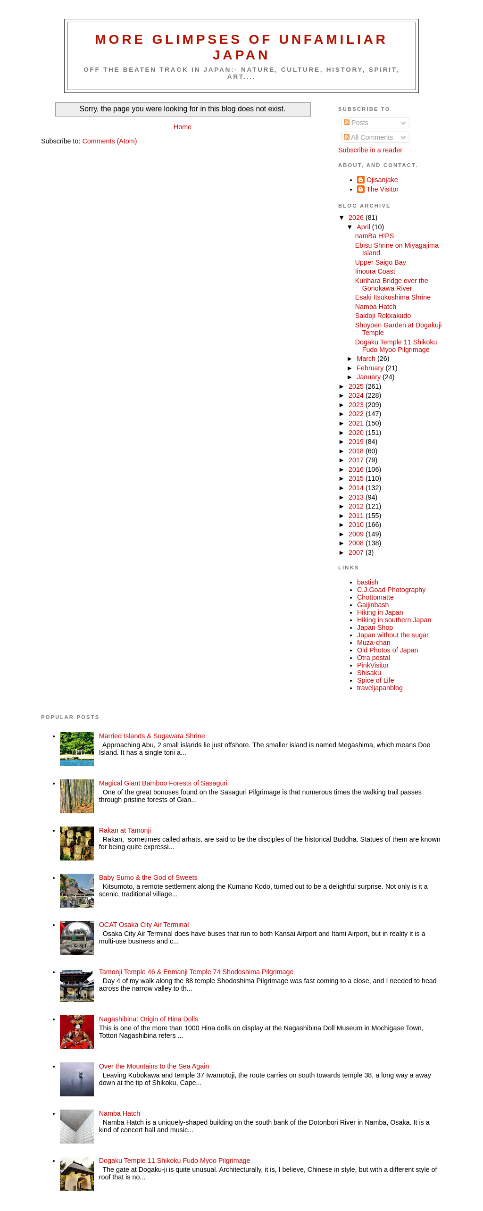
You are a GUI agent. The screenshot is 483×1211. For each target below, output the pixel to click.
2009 (357, 534)
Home (183, 127)
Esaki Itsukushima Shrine (393, 297)
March (367, 358)
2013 (357, 497)
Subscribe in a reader (370, 150)
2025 (357, 386)
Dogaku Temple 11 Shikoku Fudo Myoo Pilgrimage (396, 345)
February (371, 368)
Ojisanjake (382, 180)
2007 (357, 552)
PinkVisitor (373, 665)
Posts (356, 122)
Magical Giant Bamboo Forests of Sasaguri (163, 783)
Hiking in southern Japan (394, 620)
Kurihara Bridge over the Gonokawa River (391, 284)
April (364, 227)
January (370, 377)
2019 (357, 441)
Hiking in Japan (380, 612)
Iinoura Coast (375, 271)
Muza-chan (374, 642)
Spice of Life (375, 680)
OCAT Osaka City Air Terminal (144, 924)
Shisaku (369, 672)
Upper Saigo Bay (380, 262)
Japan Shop (375, 627)
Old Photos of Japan (387, 650)
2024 (357, 395)
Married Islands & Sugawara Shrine (152, 736)
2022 (357, 414)
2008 (357, 543)
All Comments (368, 137)
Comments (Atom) (109, 141)
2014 (357, 488)
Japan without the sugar (393, 635)
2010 (357, 524)
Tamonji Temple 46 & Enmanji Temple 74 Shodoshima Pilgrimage (196, 972)
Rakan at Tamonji (125, 830)
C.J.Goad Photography (391, 589)
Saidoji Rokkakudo (383, 315)
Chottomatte (375, 597)
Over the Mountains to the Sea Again (154, 1066)
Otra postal (373, 657)
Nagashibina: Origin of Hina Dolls (149, 1019)
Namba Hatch (375, 306)
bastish (367, 582)
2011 (357, 515)
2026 (357, 217)
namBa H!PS (374, 236)
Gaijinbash (373, 605)
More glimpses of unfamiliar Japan (241, 47)
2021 (357, 423)
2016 (357, 469)
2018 (357, 451)
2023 (357, 405)
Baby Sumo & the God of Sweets (148, 877)
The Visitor (382, 189)
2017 (357, 460)
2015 (357, 478)
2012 (357, 506)
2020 (357, 432)
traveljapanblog (380, 688)
